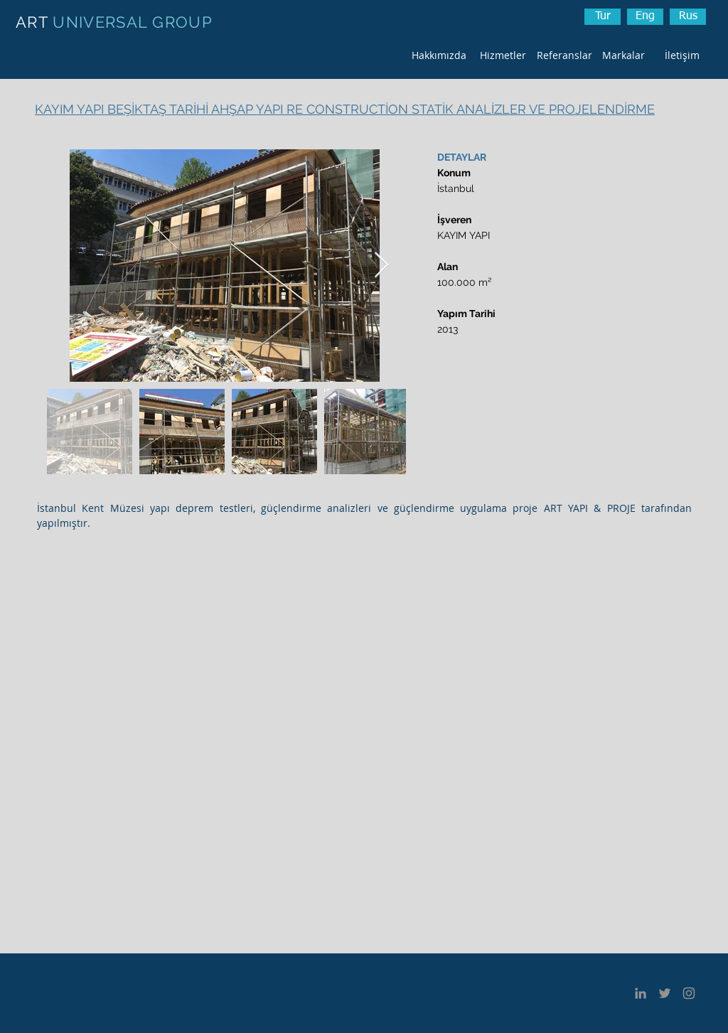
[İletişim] (682, 55)
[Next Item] (381, 265)
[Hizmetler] (503, 55)
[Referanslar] (564, 55)
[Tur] (602, 17)
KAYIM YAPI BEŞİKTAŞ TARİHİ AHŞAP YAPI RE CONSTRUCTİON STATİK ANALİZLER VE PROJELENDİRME (345, 109)
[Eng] (645, 17)
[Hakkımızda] (438, 55)
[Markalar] (623, 55)
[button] (688, 17)
